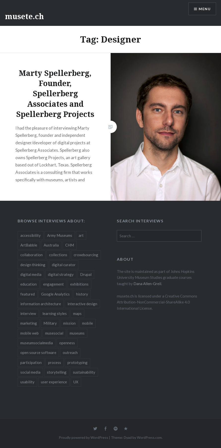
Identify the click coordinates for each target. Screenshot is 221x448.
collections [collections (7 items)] (58, 254)
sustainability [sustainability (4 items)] (84, 372)
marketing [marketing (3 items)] (28, 323)
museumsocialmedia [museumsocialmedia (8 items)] (36, 343)
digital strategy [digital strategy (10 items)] (61, 274)
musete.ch (24, 16)
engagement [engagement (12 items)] (53, 284)
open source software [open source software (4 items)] (38, 352)
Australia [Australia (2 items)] (51, 245)
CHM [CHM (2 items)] (69, 245)
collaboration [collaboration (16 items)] (31, 254)
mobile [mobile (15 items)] (87, 323)
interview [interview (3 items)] (28, 313)
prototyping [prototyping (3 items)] (77, 362)
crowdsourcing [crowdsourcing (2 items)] (86, 254)
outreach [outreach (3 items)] (70, 352)
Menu (205, 9)
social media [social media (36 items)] (30, 372)
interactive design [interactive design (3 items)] (82, 303)
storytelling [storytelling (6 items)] (56, 372)
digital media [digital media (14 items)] (30, 274)
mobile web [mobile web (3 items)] (29, 333)
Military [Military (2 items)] (50, 323)
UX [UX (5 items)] (75, 382)
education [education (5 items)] (28, 284)
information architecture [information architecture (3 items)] (40, 303)
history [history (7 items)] (82, 294)
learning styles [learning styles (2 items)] (54, 313)
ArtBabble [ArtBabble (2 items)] (28, 245)
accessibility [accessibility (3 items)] (30, 235)
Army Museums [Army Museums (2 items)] (59, 235)
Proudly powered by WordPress (83, 437)
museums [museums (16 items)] (77, 333)
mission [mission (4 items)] (69, 323)
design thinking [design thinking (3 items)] (32, 264)
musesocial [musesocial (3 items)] (54, 333)
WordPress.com (149, 437)
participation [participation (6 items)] (31, 362)
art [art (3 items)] (81, 235)
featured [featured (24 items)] (27, 294)
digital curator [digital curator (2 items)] (64, 264)
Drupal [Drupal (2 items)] (86, 274)
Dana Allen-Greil (147, 283)
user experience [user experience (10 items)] (54, 382)
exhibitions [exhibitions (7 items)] (79, 284)
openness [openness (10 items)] (67, 343)
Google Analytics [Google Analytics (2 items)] (55, 294)
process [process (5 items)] (54, 362)
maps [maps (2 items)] (77, 313)
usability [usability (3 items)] (27, 382)
